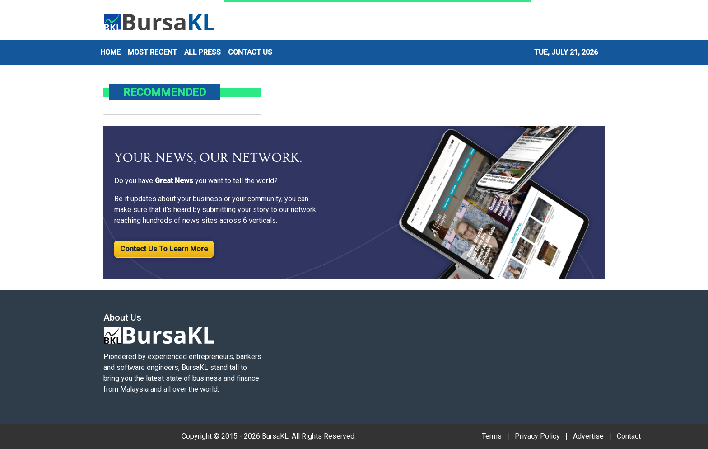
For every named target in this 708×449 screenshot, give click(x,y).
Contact (629, 436)
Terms (492, 436)
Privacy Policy (537, 436)
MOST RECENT (152, 52)
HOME (110, 52)
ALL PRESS (202, 52)
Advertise (588, 436)
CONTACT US (250, 52)
